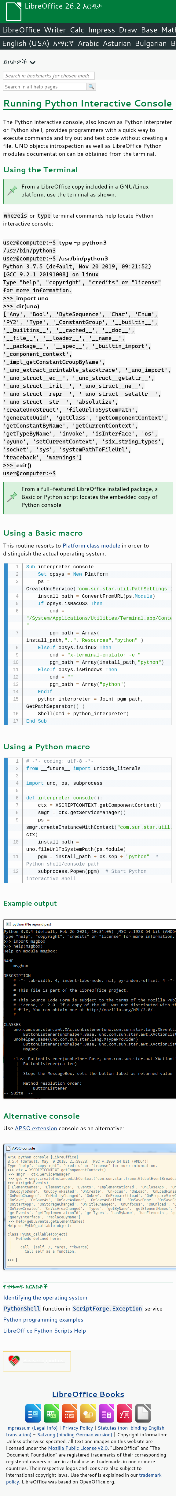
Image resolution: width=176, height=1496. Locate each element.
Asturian (117, 43)
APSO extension (36, 1127)
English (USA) (26, 43)
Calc (77, 29)
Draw (128, 29)
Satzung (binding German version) (74, 1433)
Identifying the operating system (45, 1296)
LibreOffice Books (88, 1392)
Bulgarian (151, 43)
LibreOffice (21, 29)
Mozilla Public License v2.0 (78, 1446)
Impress (101, 29)
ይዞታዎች (15, 61)
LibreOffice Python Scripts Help (44, 1329)
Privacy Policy (77, 1426)
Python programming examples (43, 1318)
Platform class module (91, 545)
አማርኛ (63, 43)
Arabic (88, 43)
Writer (55, 29)
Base (149, 29)
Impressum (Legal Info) (32, 1426)
